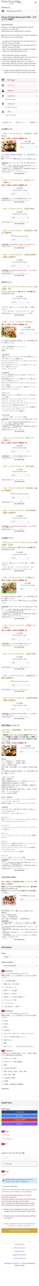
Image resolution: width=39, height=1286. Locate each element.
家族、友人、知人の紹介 (10, 984)
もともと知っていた (9, 987)
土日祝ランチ (7, 122)
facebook (6, 1030)
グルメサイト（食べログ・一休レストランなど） (18, 1033)
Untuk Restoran (19, 1244)
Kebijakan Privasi (19, 1251)
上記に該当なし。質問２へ (11, 1006)
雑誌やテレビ (7, 1040)
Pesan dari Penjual (7, 24)
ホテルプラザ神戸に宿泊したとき (13, 1037)
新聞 (4, 1043)
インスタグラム (8, 1003)
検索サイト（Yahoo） (10, 994)
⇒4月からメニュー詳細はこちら (26, 158)
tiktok (5, 1024)
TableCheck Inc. (17, 1263)
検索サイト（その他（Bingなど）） (14, 997)
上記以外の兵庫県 (8, 1078)
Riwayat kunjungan (7, 962)
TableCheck (19, 1124)
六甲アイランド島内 (9, 1058)
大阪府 (5, 1081)
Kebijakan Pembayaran (19, 1255)
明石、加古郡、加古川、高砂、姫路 (14, 1071)
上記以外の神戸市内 (9, 1068)
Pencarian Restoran (20, 1258)
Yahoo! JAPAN (19, 1120)
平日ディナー (20, 122)
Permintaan (5, 1088)
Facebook (20, 1112)
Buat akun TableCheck (10, 1186)
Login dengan (6, 1109)
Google (19, 1116)
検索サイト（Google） (10, 990)
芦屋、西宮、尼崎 (8, 1075)
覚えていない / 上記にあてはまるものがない (18, 1046)
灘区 (4, 1065)
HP (4, 1144)
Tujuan (4, 953)
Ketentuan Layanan (19, 1248)
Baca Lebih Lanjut (19, 173)
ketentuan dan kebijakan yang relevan (19, 1226)
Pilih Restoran (6, 7)
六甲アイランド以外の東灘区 (12, 1062)
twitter (5, 1021)
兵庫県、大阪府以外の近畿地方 (13, 1084)
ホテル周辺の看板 (8, 981)
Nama (5, 1131)
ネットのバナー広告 (9, 1000)
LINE (4, 1027)
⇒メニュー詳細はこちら (25, 911)
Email (5, 1171)
